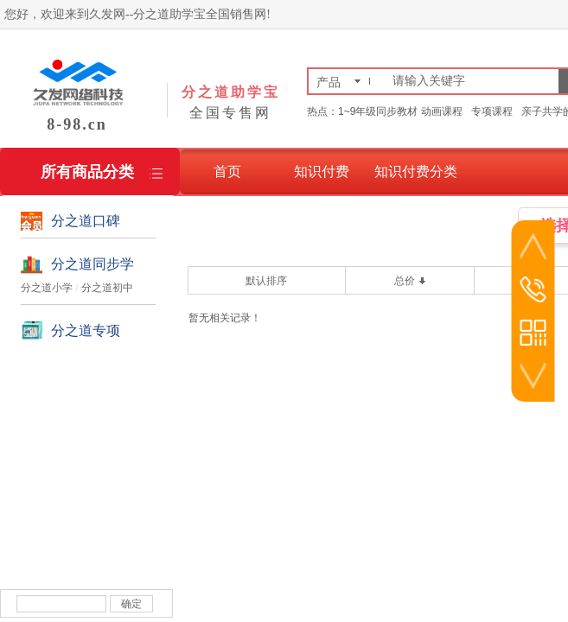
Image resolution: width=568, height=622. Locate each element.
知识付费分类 (415, 171)
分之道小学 (47, 288)
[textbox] (472, 81)
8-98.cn (77, 124)
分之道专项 (85, 330)
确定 (131, 604)
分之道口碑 (85, 220)
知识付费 (321, 171)
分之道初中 (107, 288)
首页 (227, 171)
